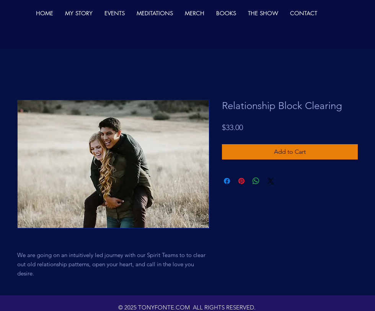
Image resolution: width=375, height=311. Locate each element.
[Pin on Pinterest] (241, 181)
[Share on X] (270, 181)
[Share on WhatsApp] (256, 181)
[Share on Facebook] (227, 181)
